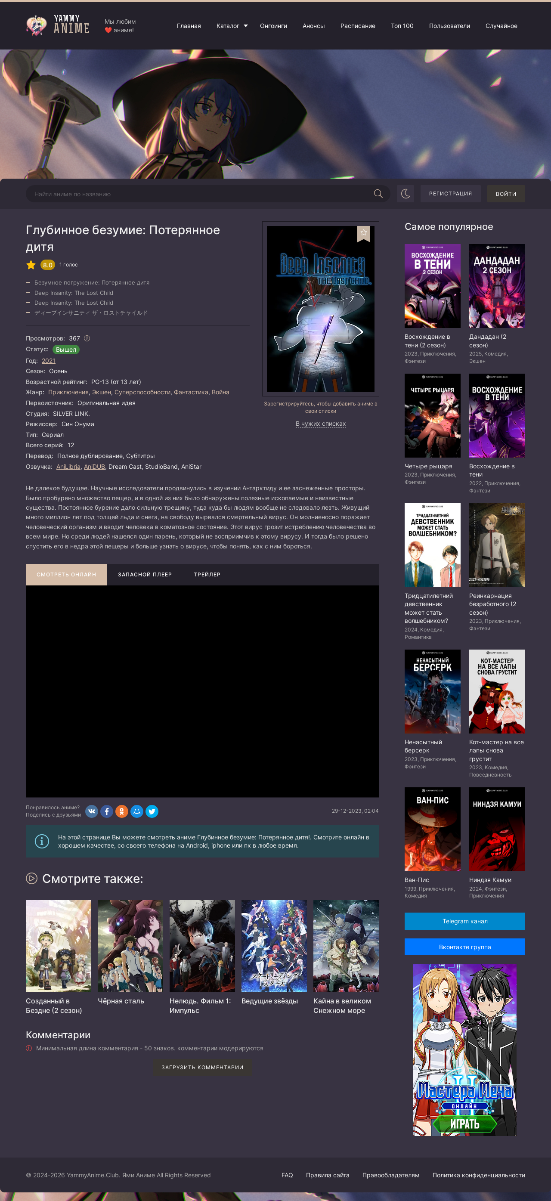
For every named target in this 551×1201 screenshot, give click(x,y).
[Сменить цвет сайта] (405, 193)
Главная (189, 25)
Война (220, 392)
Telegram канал (465, 921)
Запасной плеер (145, 574)
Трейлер (207, 574)
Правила (328, 1175)
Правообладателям (391, 1175)
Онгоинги (273, 25)
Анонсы (314, 25)
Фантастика (191, 392)
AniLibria (68, 466)
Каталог (228, 25)
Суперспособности (142, 392)
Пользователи (449, 25)
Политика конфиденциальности (479, 1175)
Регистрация (450, 193)
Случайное (501, 25)
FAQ (287, 1175)
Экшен (101, 392)
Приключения (68, 392)
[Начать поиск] (378, 193)
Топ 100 (402, 25)
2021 (49, 360)
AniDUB (94, 466)
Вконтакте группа (465, 946)
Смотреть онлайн (66, 574)
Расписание (358, 25)
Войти (506, 194)
